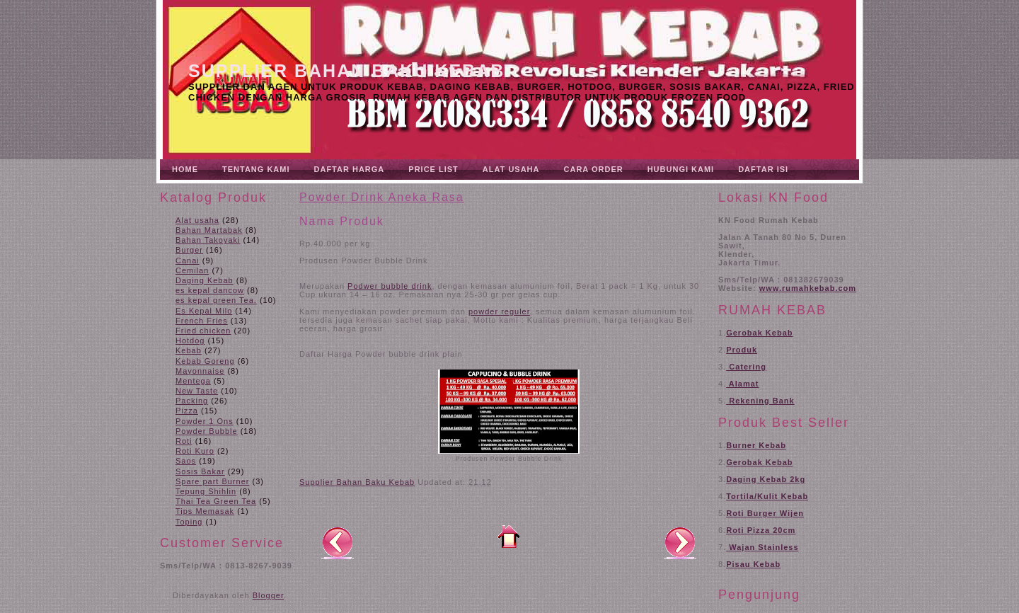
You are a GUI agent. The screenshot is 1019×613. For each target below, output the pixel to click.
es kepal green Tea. (216, 300)
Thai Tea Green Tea (215, 501)
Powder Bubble (206, 431)
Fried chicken (203, 330)
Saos (185, 461)
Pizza (186, 410)
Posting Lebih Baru (338, 542)
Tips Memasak (204, 511)
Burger (189, 250)
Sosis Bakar (200, 471)
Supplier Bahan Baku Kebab (346, 71)
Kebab (188, 350)
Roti (183, 441)
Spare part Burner (212, 481)
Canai (187, 260)
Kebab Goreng (205, 361)
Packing (191, 400)
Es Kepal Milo (203, 310)
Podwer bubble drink (389, 286)
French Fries (201, 320)
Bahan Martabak (209, 230)
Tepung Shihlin (205, 491)
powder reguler (499, 311)
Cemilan (192, 270)
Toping (188, 521)
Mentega (193, 381)
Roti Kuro (194, 451)
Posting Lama (680, 542)
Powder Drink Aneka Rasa (381, 197)
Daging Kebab (204, 280)
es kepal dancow (209, 290)
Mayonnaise (199, 371)
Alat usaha (197, 220)
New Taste (196, 390)
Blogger (268, 595)
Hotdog (190, 340)
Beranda (508, 536)
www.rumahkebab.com (807, 288)
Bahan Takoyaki (207, 240)
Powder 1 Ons (204, 421)
